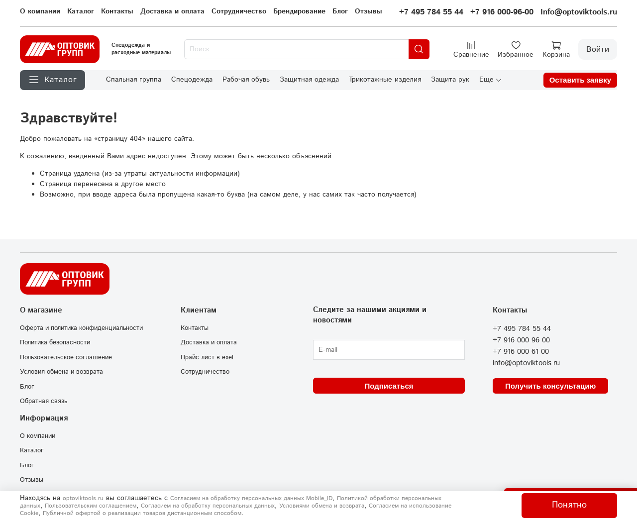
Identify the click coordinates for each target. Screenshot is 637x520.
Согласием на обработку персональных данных (208, 506)
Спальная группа (133, 80)
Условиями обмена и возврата (321, 506)
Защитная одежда (309, 80)
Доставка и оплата (172, 11)
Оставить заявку (580, 80)
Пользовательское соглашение (66, 357)
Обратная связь (43, 401)
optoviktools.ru (83, 498)
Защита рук (450, 80)
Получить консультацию (550, 386)
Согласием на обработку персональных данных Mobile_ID (251, 498)
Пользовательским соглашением (90, 506)
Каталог (80, 11)
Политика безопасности (55, 342)
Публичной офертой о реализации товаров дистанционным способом (142, 513)
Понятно (569, 505)
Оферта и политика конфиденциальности (81, 327)
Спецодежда (191, 80)
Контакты (117, 11)
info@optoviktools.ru (526, 363)
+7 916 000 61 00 (521, 351)
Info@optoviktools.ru (578, 12)
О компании (40, 11)
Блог (340, 11)
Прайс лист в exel (207, 357)
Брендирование (299, 11)
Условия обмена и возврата (61, 371)
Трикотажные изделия (385, 80)
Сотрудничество (239, 11)
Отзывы (368, 11)
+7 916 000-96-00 (501, 12)
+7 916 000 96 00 (521, 340)
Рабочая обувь (246, 80)
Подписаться (388, 386)
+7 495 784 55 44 (431, 12)
